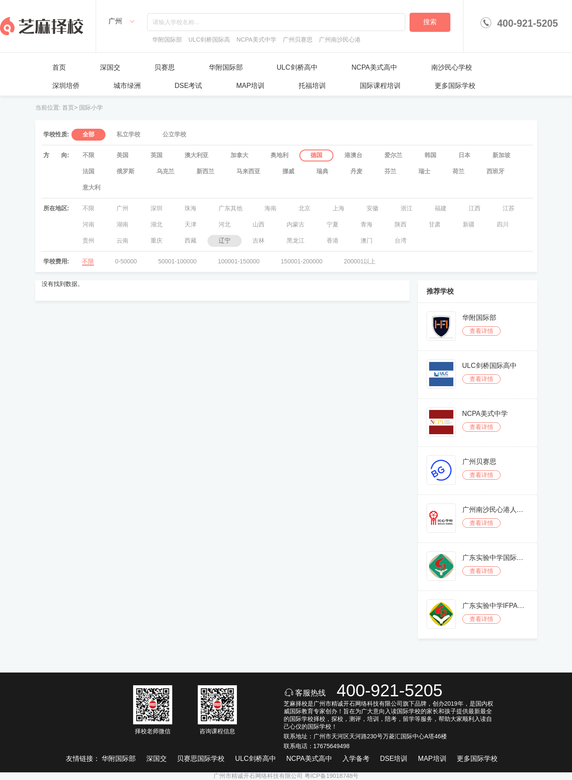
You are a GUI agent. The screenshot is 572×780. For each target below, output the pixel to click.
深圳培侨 (66, 85)
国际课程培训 (380, 85)
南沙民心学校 (451, 67)
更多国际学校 (455, 85)
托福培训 (312, 85)
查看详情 (481, 331)
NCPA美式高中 (374, 67)
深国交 (110, 67)
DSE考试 (188, 85)
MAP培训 (250, 85)
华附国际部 (226, 67)
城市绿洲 (127, 85)
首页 (59, 67)
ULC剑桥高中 (297, 67)
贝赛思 (164, 67)
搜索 (430, 21)
